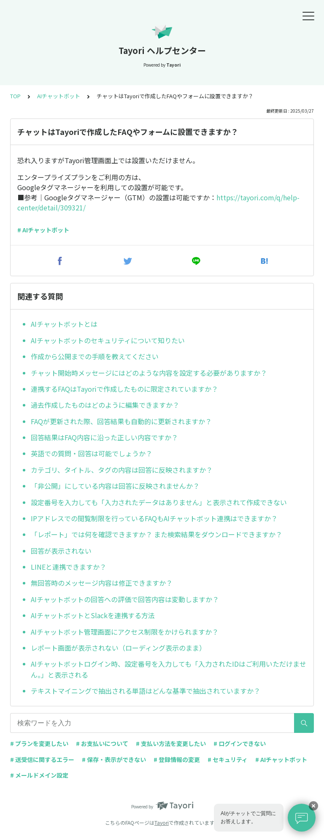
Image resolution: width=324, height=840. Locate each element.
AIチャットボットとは (64, 324)
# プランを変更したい (39, 743)
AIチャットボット (58, 96)
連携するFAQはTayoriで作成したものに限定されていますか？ (124, 389)
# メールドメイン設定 (39, 775)
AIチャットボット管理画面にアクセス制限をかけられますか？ (125, 632)
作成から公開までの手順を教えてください (95, 356)
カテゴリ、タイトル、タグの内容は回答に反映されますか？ (122, 470)
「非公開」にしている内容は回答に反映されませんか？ (115, 486)
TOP (15, 96)
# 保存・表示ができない (114, 759)
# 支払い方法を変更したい (171, 743)
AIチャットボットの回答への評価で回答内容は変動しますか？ (125, 599)
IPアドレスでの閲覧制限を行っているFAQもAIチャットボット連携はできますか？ (154, 518)
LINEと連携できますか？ (68, 567)
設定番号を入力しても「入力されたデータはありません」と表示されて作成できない (159, 502)
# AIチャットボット (43, 230)
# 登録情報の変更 (177, 759)
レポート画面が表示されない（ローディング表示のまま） (118, 648)
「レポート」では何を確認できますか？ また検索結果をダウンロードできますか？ (156, 534)
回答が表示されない (61, 551)
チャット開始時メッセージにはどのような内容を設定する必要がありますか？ (149, 373)
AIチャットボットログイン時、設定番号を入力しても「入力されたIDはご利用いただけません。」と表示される (168, 669)
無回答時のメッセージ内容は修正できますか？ (102, 583)
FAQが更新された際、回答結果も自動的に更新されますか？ (121, 421)
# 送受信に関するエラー (42, 759)
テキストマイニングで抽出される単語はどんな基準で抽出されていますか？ (145, 691)
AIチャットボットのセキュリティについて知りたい (108, 340)
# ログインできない (239, 743)
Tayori (161, 822)
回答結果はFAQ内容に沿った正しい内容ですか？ (104, 437)
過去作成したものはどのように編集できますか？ (105, 405)
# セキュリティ (228, 759)
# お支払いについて (102, 743)
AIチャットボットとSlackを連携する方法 (93, 615)
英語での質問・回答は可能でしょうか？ (91, 453)
